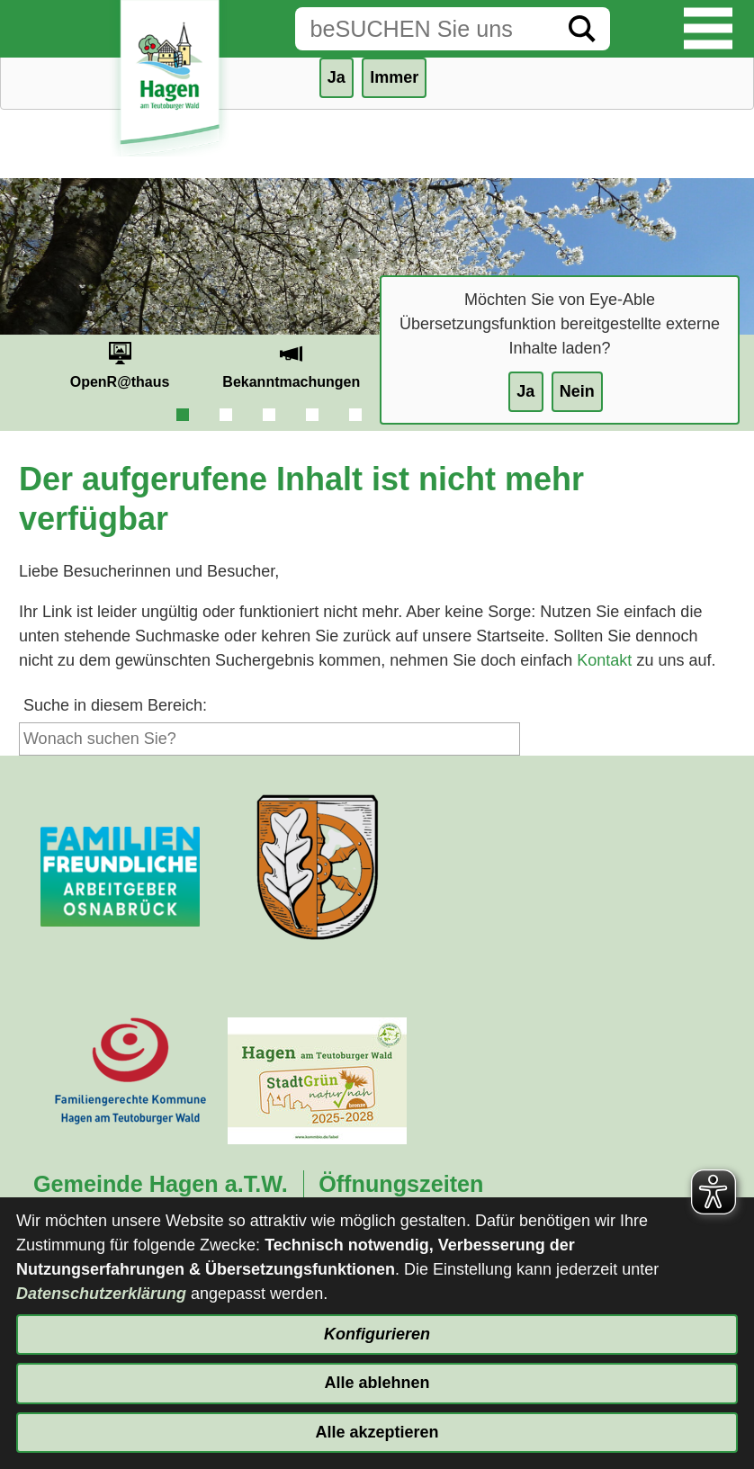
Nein (577, 391)
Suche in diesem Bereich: (115, 705)
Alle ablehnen (376, 1383)
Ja (525, 391)
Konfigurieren (377, 1334)
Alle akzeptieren (376, 1432)
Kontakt (604, 660)
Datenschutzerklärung (101, 1294)
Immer (394, 77)
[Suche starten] (582, 28)
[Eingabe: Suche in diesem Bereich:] (424, 28)
